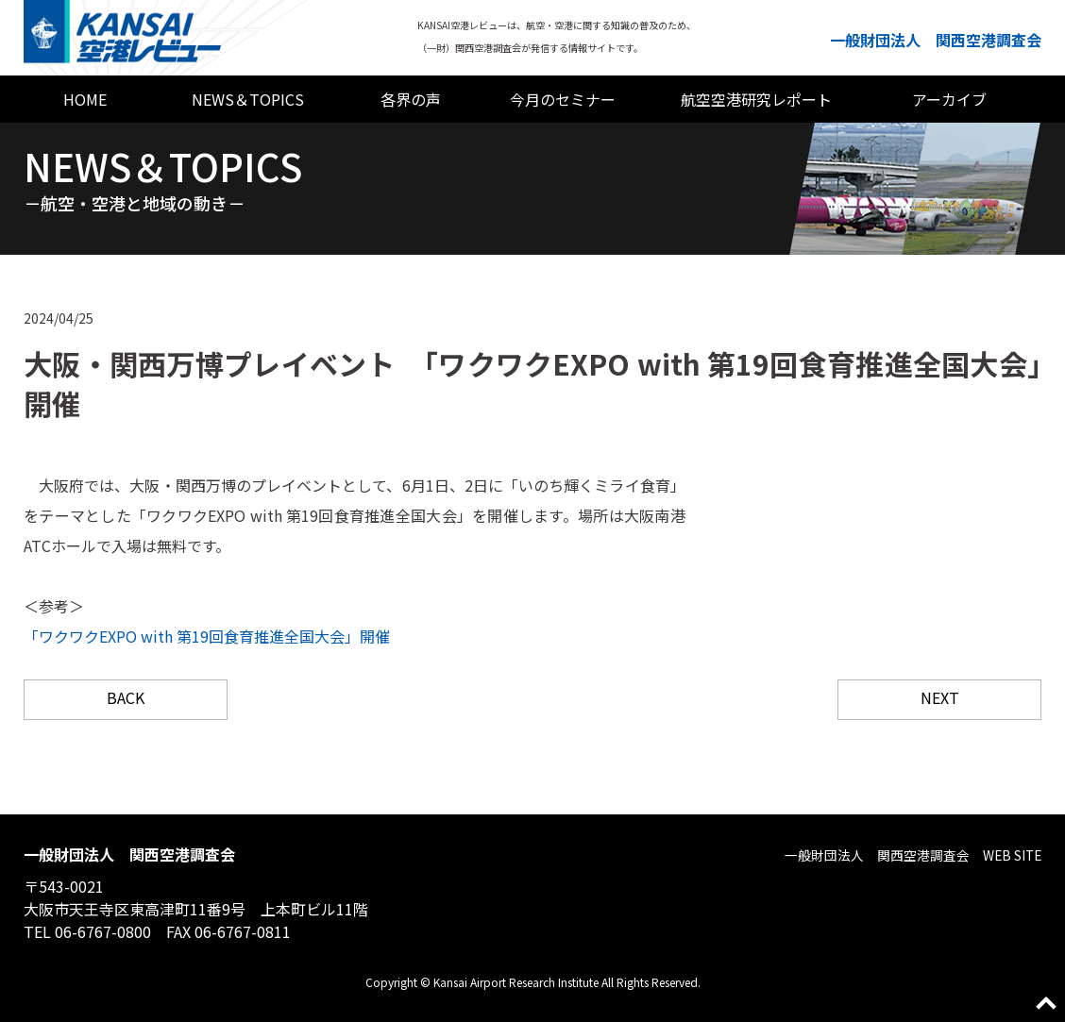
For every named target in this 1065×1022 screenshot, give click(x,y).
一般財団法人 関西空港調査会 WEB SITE (893, 854)
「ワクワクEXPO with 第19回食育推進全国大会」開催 (207, 636)
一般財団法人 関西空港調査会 (935, 39)
